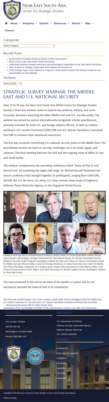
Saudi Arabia (57, 299)
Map (89, 24)
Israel (39, 299)
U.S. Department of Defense (69, 321)
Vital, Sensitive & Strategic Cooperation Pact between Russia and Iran (40, 67)
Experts (46, 24)
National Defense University (69, 330)
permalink (92, 302)
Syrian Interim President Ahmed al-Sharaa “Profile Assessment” (38, 59)
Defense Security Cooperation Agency (74, 325)
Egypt (28, 299)
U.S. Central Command (13, 302)
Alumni (78, 24)
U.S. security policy (32, 302)
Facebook (61, 363)
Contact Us (62, 348)
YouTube (61, 373)
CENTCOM (85, 299)
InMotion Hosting (9, 398)
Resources (62, 24)
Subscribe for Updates (67, 353)
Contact (9, 30)
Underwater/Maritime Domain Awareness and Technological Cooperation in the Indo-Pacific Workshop (55, 64)
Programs (30, 24)
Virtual (67, 299)
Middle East (96, 299)
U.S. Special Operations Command (57, 302)
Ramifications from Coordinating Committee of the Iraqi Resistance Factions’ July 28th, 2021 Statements (51, 308)
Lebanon (47, 299)
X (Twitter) (62, 358)
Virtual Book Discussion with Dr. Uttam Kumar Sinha (27, 305)
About (15, 24)
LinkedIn (61, 368)
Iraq (34, 299)
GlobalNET (62, 378)
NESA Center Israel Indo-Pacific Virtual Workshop (31, 62)
